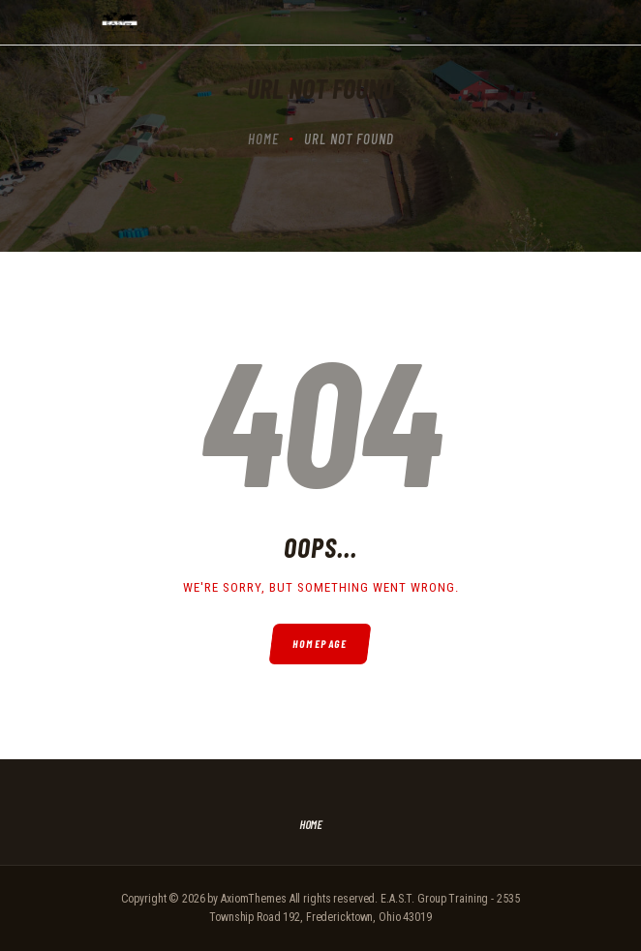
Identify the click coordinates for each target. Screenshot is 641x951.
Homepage (321, 643)
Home (263, 138)
